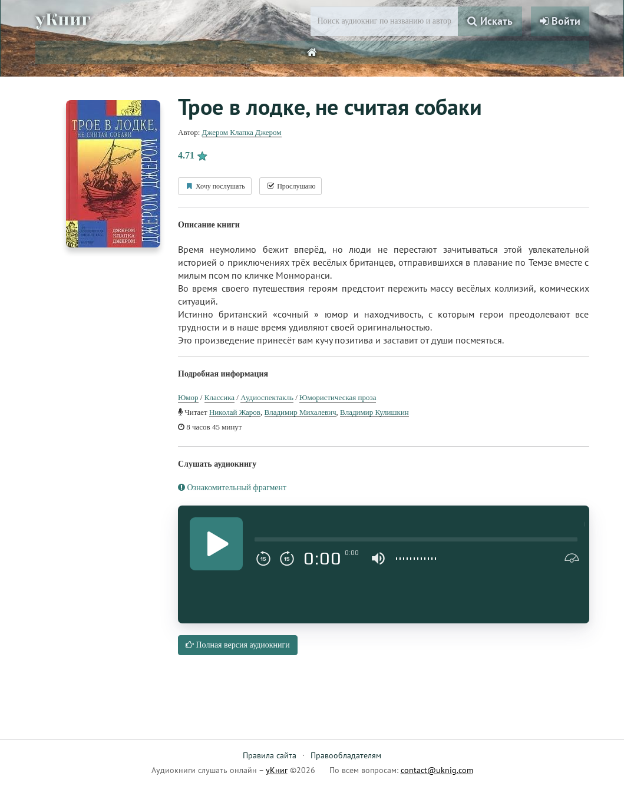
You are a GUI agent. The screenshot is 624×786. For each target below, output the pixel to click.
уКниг (63, 19)
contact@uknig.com (437, 770)
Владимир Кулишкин (374, 412)
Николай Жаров (234, 412)
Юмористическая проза (337, 397)
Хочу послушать (214, 186)
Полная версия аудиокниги (238, 644)
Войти (560, 21)
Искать (490, 21)
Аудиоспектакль (266, 397)
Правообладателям (346, 755)
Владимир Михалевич (300, 412)
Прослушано (290, 186)
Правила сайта (269, 755)
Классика (219, 397)
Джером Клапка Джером (242, 132)
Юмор (188, 397)
